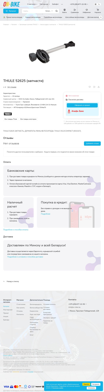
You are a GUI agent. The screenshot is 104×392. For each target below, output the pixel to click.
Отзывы (20, 311)
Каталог (6, 306)
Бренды (6, 320)
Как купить (21, 308)
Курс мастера (35, 314)
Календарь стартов (34, 323)
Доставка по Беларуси (11, 391)
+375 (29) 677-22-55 (78, 4)
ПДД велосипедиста (35, 318)
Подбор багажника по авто (35, 329)
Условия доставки (46, 308)
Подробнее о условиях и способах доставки (25, 257)
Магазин (20, 300)
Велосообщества (36, 308)
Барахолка (34, 311)
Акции (5, 316)
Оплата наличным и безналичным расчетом (36, 391)
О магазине (21, 304)
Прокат (6, 313)
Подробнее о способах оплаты (15, 230)
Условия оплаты (49, 304)
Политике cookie (57, 388)
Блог (32, 335)
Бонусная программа (47, 313)
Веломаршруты (36, 304)
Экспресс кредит (49, 318)
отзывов (30, 372)
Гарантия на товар (47, 322)
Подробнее (45, 214)
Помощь (46, 300)
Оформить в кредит (82, 105)
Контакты (20, 314)
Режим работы (7, 356)
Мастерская (7, 310)
